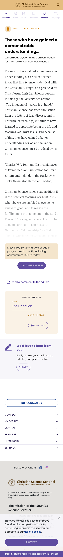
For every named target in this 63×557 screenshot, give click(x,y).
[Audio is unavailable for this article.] (15, 15)
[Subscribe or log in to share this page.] (24, 15)
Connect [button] (10, 414)
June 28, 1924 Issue (30, 28)
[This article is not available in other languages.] (56, 15)
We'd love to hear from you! (34, 347)
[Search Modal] (58, 5)
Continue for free (31, 265)
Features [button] (10, 434)
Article (16, 28)
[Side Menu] (5, 5)
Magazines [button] (11, 421)
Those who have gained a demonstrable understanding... (31, 45)
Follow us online (25, 467)
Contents (38, 325)
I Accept (31, 542)
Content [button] (10, 428)
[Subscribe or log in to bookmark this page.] (34, 15)
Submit (23, 367)
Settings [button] (10, 447)
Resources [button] (12, 441)
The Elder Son (22, 306)
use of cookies (32, 532)
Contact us (31, 403)
